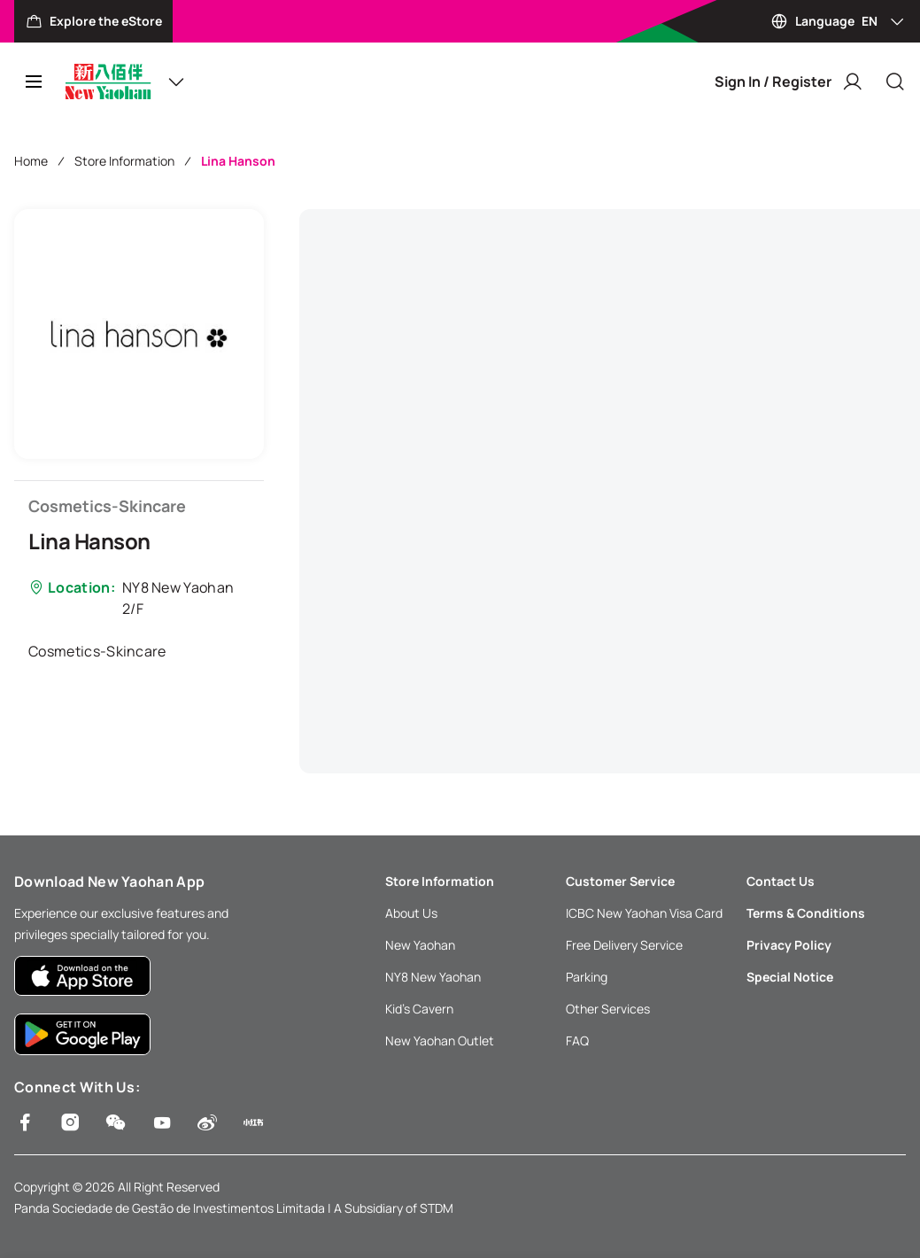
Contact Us (780, 881)
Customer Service (620, 881)
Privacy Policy (788, 944)
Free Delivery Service (624, 944)
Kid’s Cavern (419, 1008)
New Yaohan (420, 944)
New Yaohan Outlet (439, 1040)
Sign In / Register (789, 81)
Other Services (608, 1008)
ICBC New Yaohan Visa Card (644, 913)
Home (31, 160)
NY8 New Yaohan (433, 976)
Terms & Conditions (805, 913)
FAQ (577, 1040)
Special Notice (789, 976)
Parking (586, 976)
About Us (411, 913)
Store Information (124, 160)
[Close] (895, 81)
